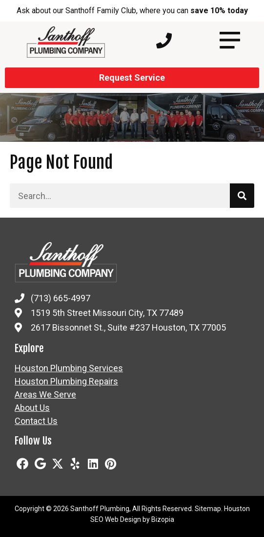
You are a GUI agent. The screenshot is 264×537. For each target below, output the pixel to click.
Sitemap (208, 509)
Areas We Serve (45, 395)
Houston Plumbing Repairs (66, 381)
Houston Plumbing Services (69, 368)
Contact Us (36, 421)
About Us (32, 408)
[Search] (242, 195)
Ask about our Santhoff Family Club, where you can (132, 10)
